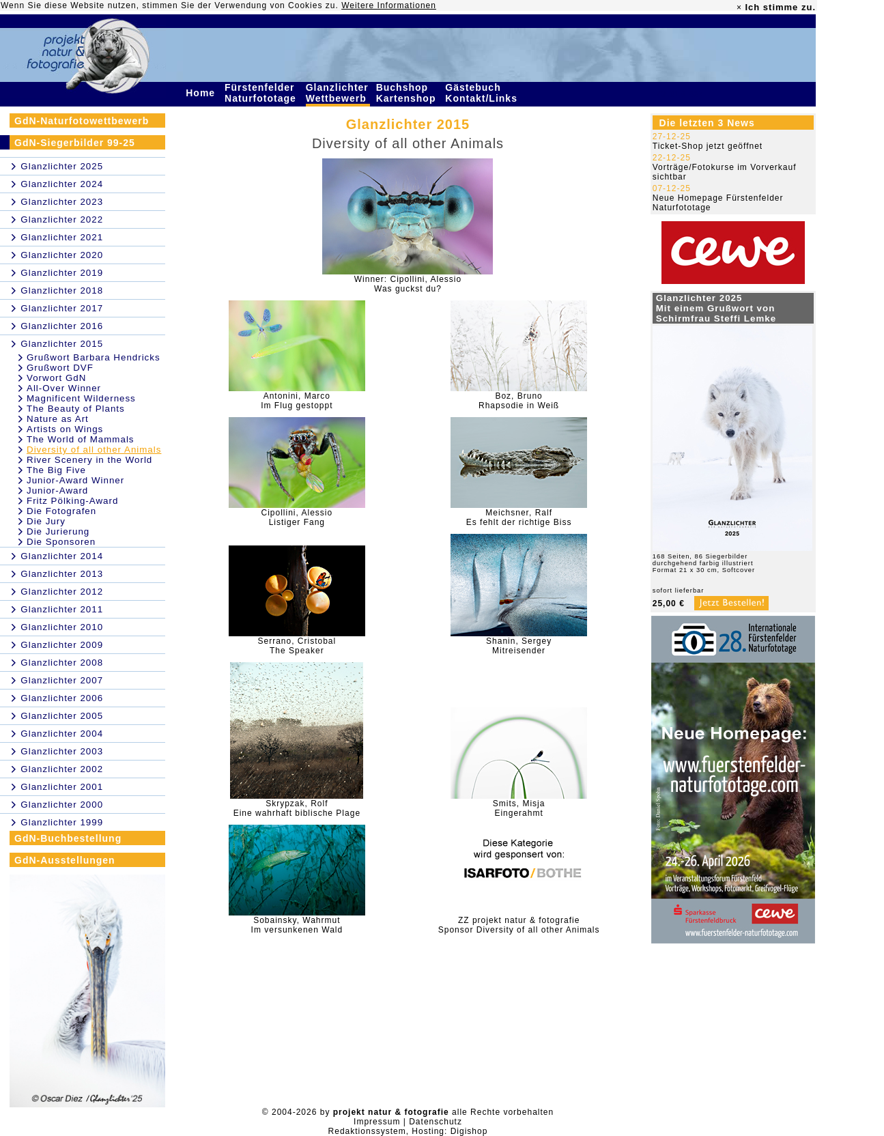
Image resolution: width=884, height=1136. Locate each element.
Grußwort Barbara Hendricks (93, 357)
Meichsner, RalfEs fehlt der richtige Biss (519, 517)
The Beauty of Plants (76, 408)
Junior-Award (57, 490)
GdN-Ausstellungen (64, 860)
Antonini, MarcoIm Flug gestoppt (296, 400)
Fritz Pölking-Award (72, 501)
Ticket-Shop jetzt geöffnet (707, 146)
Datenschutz (435, 1121)
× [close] (739, 7)
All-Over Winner (64, 388)
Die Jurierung (58, 531)
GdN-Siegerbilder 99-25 (74, 142)
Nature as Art (58, 419)
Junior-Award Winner (75, 480)
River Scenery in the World (89, 460)
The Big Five (56, 470)
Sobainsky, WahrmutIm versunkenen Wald (297, 925)
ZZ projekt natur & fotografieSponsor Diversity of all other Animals (519, 925)
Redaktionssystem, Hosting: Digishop (408, 1131)
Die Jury (46, 521)
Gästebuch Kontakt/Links (482, 93)
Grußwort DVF (60, 368)
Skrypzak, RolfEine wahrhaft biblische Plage (296, 808)
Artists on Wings (65, 429)
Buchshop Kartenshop (408, 93)
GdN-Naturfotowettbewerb (81, 120)
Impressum (377, 1121)
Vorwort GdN (56, 378)
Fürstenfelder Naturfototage (262, 93)
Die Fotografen (61, 511)
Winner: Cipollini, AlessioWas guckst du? (407, 284)
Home (202, 92)
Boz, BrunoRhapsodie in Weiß (519, 400)
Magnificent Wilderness (81, 398)
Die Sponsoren (61, 542)
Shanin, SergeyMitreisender (519, 645)
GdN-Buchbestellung (68, 838)
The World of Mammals (80, 439)
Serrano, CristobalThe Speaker (296, 645)
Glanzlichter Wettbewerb (338, 93)
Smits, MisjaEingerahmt (519, 808)
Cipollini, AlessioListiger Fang (296, 517)
